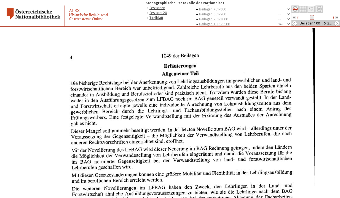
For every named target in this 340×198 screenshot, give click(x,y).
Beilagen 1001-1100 (214, 24)
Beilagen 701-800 (212, 9)
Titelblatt (156, 17)
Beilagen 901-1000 (213, 19)
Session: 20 (158, 12)
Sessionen (157, 8)
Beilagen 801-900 (212, 14)
